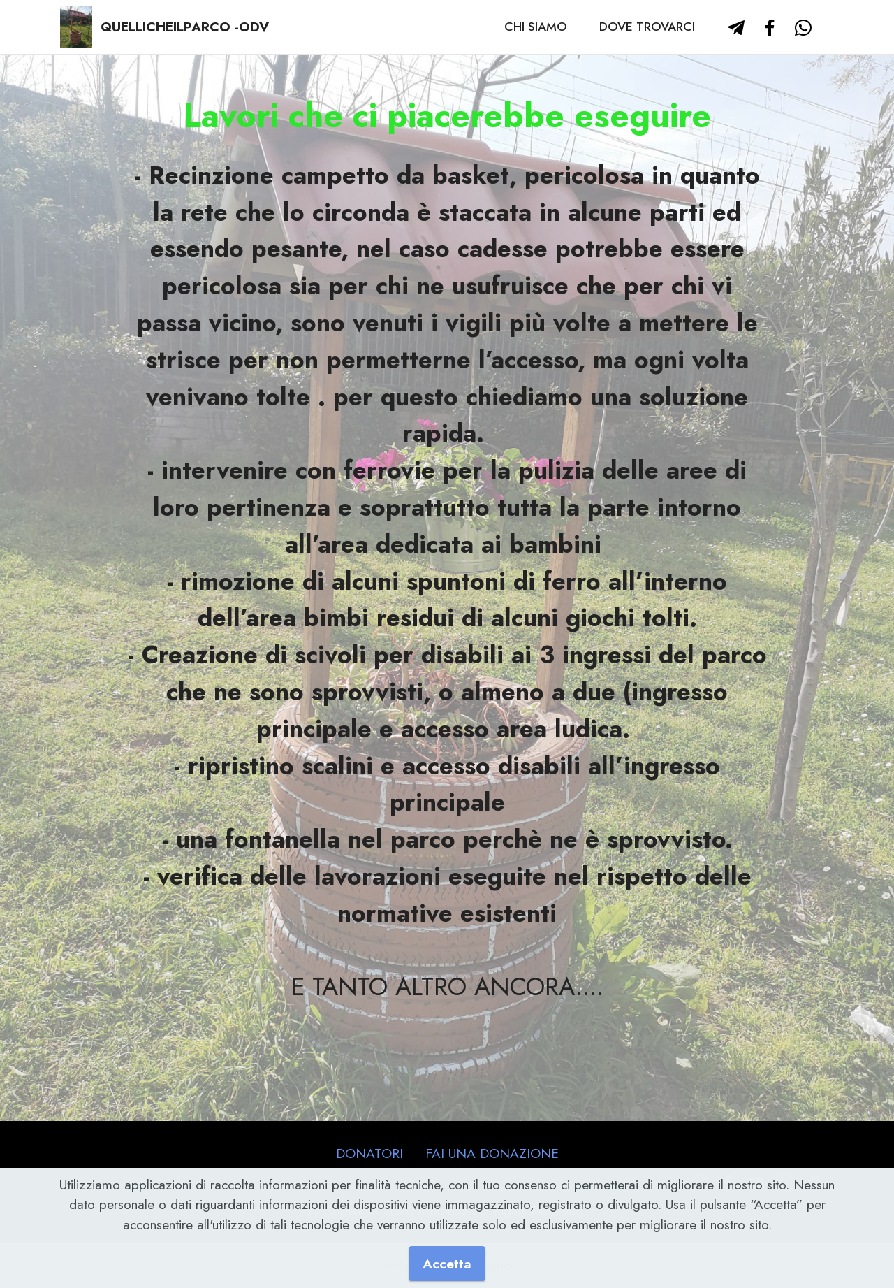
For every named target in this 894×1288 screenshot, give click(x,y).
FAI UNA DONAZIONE (492, 1153)
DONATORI (369, 1153)
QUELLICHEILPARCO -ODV (185, 27)
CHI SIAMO (535, 26)
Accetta (447, 1263)
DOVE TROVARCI (647, 26)
